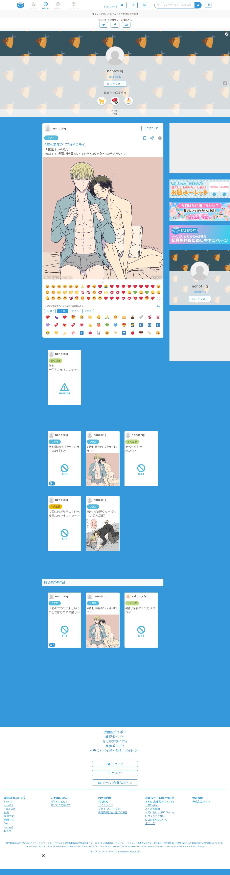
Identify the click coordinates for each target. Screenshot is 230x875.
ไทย (6, 823)
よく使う (50, 311)
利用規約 (103, 801)
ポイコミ (150, 823)
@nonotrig (115, 76)
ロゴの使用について (156, 819)
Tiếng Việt (9, 808)
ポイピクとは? (59, 801)
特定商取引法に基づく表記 (112, 812)
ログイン (115, 763)
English (8, 801)
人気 (63, 311)
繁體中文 (9, 819)
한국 (6, 812)
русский (8, 827)
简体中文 (9, 816)
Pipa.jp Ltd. (135, 851)
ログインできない (155, 816)
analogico (122, 851)
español (8, 805)
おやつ (75, 311)
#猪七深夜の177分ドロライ (65, 144)
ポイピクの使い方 (60, 805)
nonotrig (115, 71)
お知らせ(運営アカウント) (159, 801)
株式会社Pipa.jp (201, 801)
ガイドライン (105, 805)
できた (51, 138)
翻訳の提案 (19, 798)
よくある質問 (152, 808)
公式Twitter (152, 805)
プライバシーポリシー (110, 808)
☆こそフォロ (115, 84)
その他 (88, 311)
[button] (43, 855)
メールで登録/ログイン (115, 782)
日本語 (7, 830)
